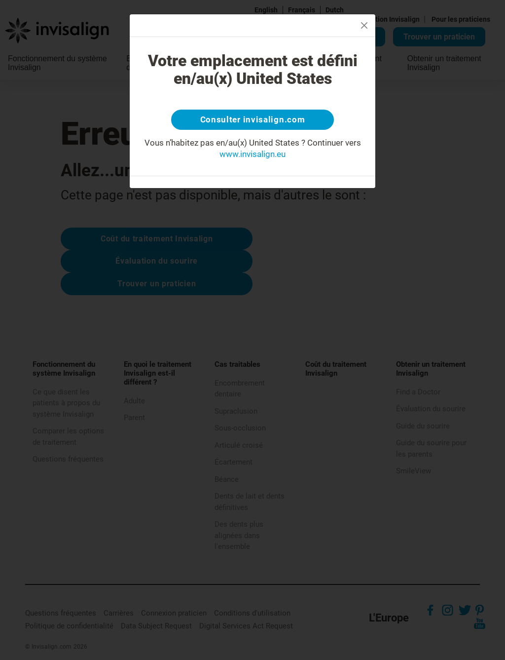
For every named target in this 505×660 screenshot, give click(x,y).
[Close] (364, 25)
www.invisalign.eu (252, 156)
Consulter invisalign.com (252, 121)
